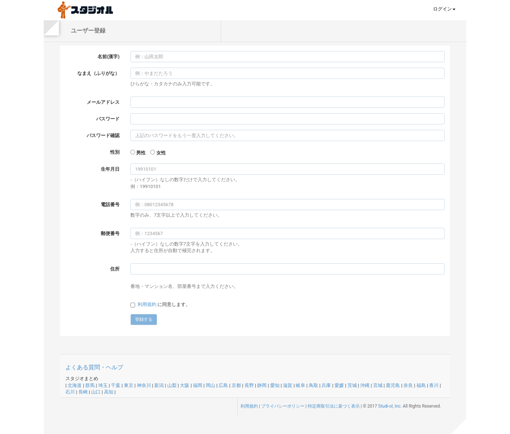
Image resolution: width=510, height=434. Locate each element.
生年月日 (110, 169)
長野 (249, 385)
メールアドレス (103, 102)
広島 (223, 385)
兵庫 (326, 385)
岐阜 (300, 385)
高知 (108, 392)
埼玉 (103, 385)
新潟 (159, 385)
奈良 (408, 385)
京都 (236, 385)
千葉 (115, 385)
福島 (421, 385)
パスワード (108, 119)
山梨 (172, 385)
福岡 (197, 385)
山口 (95, 392)
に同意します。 (164, 304)
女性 (161, 153)
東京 (128, 385)
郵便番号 (110, 233)
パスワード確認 (103, 135)
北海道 (75, 385)
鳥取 (313, 385)
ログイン (444, 9)
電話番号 (110, 204)
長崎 (83, 392)
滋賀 (287, 385)
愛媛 (339, 385)
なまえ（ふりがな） (98, 73)
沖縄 (364, 385)
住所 (115, 269)
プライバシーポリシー (282, 406)
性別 (115, 152)
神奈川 (144, 385)
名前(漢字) (109, 56)
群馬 (90, 385)
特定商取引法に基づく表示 (334, 406)
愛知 (275, 385)
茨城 (352, 385)
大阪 (184, 385)
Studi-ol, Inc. (390, 406)
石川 (70, 392)
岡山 (210, 385)
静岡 (262, 385)
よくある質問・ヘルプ (94, 367)
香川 (433, 385)
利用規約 (147, 304)
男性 (141, 153)
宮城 (377, 385)
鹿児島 (393, 385)
